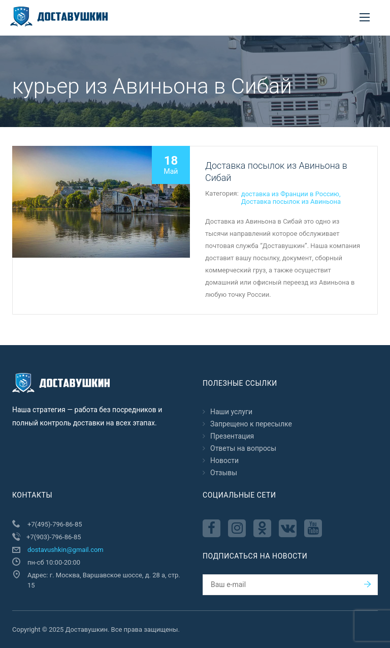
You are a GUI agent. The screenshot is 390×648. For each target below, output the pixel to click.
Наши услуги (231, 412)
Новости (224, 460)
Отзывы (223, 473)
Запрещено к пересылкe (251, 424)
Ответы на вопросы (243, 448)
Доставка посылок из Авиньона (291, 201)
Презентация (232, 436)
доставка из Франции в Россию (290, 194)
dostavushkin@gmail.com (65, 549)
